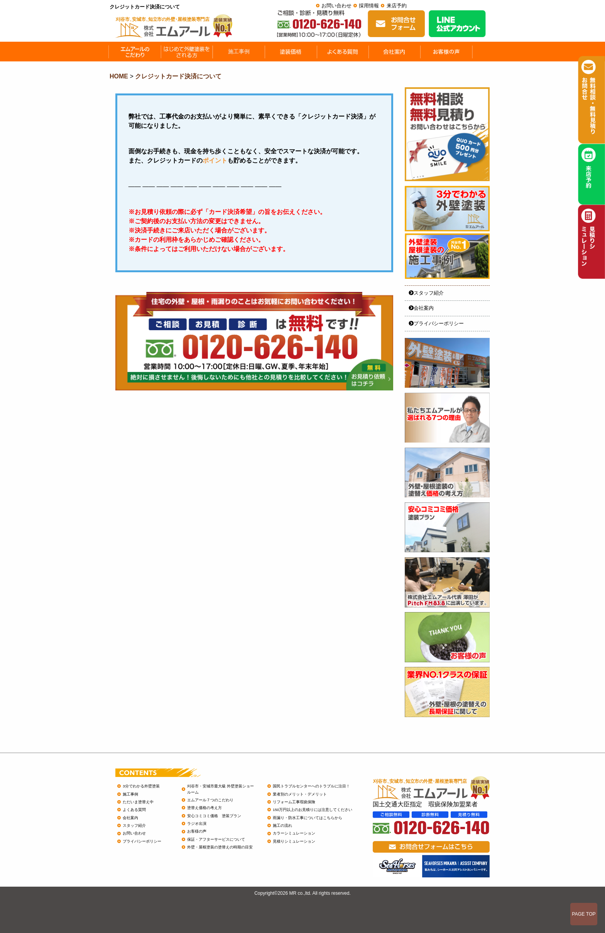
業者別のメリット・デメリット (300, 794)
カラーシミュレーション (294, 833)
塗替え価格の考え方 (204, 808)
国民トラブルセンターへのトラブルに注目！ (311, 786)
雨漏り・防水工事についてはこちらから (307, 818)
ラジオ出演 (196, 823)
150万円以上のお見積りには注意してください (312, 809)
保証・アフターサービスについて (216, 839)
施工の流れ (282, 825)
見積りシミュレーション (294, 841)
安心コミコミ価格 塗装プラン (214, 816)
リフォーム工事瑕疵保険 (294, 802)
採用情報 (369, 5)
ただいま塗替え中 (138, 802)
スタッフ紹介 (426, 293)
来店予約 (397, 5)
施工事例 (130, 794)
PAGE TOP (584, 914)
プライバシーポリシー (436, 323)
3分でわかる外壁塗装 (141, 786)
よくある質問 (134, 809)
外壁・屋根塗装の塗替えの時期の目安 (220, 847)
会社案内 (421, 308)
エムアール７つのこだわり (210, 800)
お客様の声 (196, 831)
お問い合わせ (336, 5)
